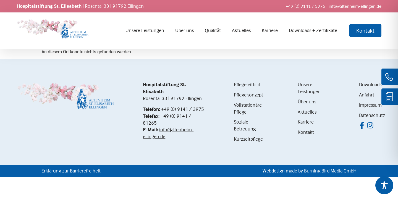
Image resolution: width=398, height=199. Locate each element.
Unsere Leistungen (144, 30)
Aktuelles (241, 30)
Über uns (184, 30)
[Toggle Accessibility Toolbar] (384, 185)
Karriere (270, 30)
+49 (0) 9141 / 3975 (182, 109)
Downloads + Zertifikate (313, 30)
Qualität (213, 30)
